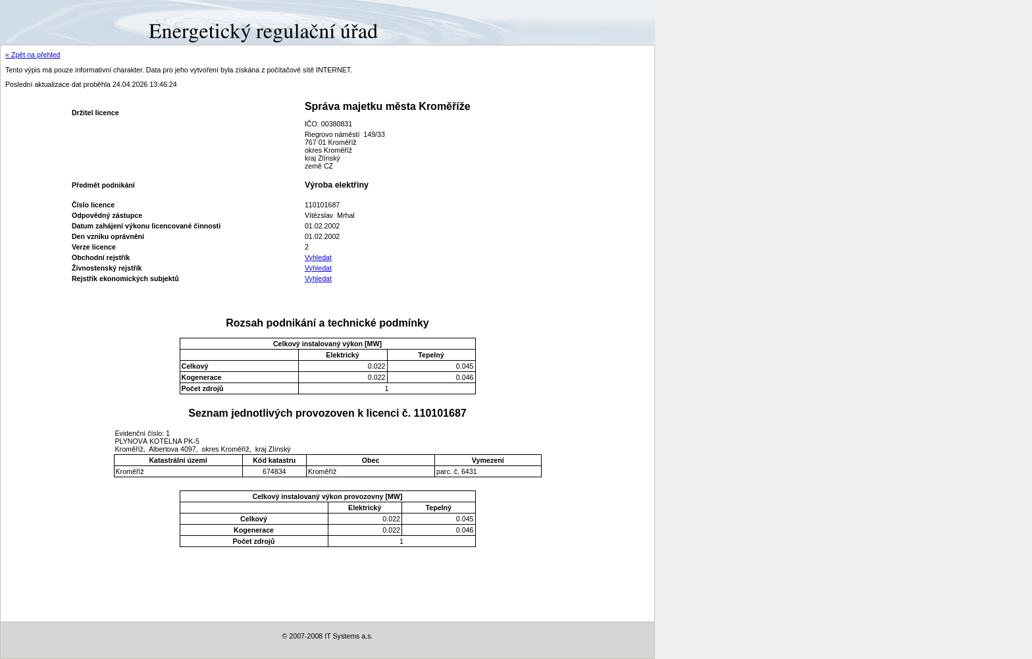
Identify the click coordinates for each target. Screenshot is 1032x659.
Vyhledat (318, 257)
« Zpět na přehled (33, 55)
